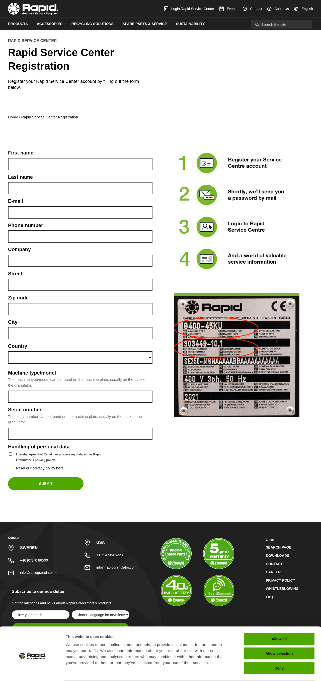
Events (228, 9)
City (13, 322)
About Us (278, 9)
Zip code (18, 297)
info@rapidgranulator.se (38, 573)
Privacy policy (280, 580)
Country (17, 346)
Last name (20, 177)
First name (20, 152)
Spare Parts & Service (145, 24)
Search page (278, 547)
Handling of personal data (39, 446)
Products (18, 24)
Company (19, 249)
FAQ (269, 597)
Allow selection (279, 634)
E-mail (15, 201)
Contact (252, 9)
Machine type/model (32, 373)
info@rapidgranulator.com (116, 567)
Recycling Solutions (92, 24)
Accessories (49, 24)
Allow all (279, 620)
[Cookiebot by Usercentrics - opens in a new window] (32, 671)
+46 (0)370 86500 (34, 560)
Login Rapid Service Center (189, 9)
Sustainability (190, 24)
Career (273, 572)
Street (15, 273)
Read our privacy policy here (40, 468)
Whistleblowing (282, 589)
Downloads (277, 556)
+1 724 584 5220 (109, 555)
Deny (279, 649)
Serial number (24, 409)
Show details (263, 671)
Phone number (25, 225)
